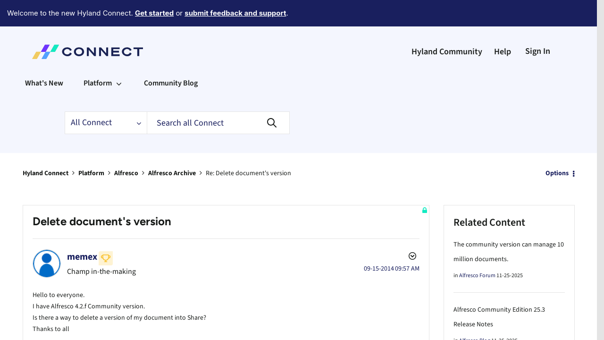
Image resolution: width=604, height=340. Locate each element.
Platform (91, 147)
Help (502, 26)
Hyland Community (446, 26)
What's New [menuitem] (44, 57)
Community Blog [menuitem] (171, 57)
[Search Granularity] (106, 96)
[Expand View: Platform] (119, 57)
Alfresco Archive (172, 147)
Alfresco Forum (477, 250)
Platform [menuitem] (98, 57)
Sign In (537, 25)
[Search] (218, 96)
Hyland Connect (45, 147)
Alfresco (126, 147)
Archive (70, 318)
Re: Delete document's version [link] (248, 147)
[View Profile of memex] (82, 231)
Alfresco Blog (474, 315)
